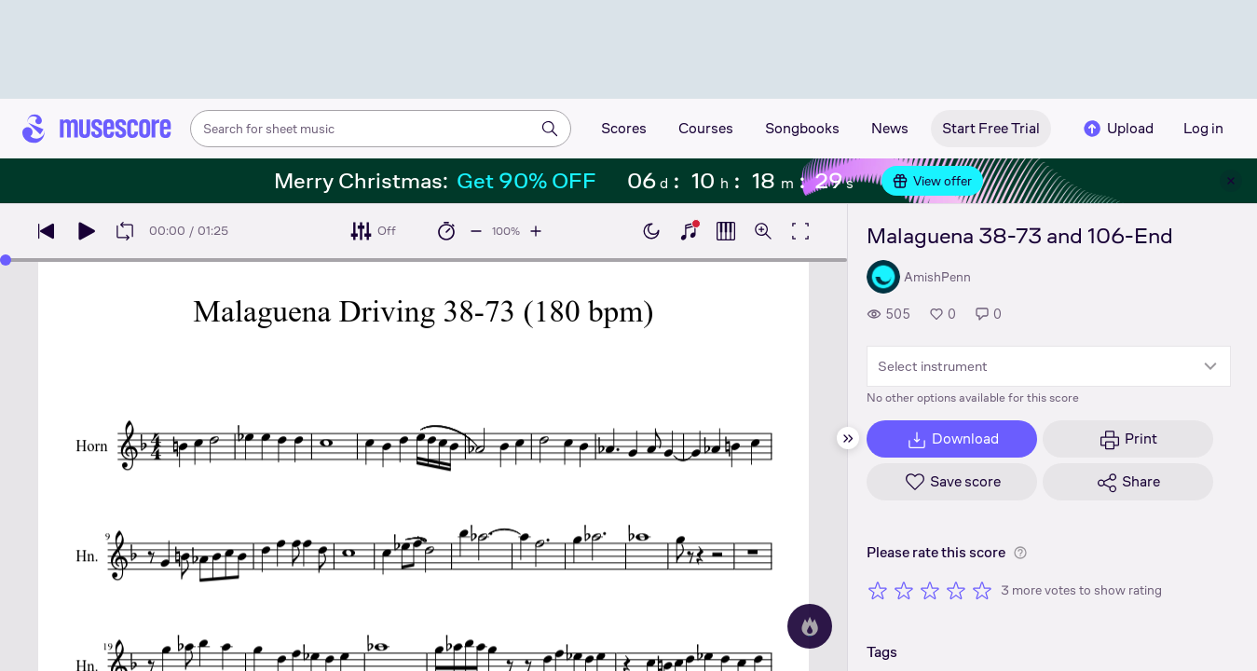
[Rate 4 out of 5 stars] (956, 590)
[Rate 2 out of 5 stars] (904, 590)
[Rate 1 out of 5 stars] (878, 590)
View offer (932, 180)
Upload (1117, 128)
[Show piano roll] (726, 231)
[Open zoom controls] (763, 231)
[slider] (5, 260)
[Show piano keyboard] (688, 231)
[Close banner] (1231, 181)
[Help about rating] (1020, 552)
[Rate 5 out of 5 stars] (982, 590)
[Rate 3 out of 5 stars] (930, 590)
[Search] (549, 128)
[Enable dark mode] (651, 231)
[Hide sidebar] (848, 438)
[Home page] (96, 129)
